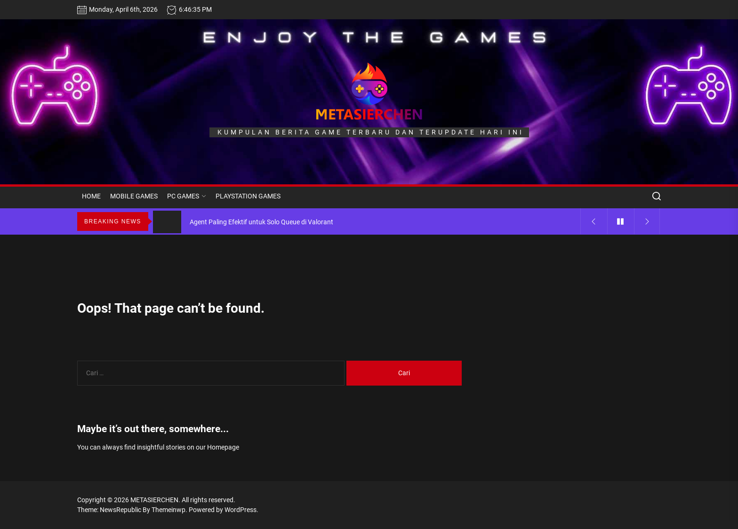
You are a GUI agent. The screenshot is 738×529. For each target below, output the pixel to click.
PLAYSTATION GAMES (248, 196)
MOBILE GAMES (134, 196)
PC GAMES (186, 196)
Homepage (223, 447)
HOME (91, 196)
